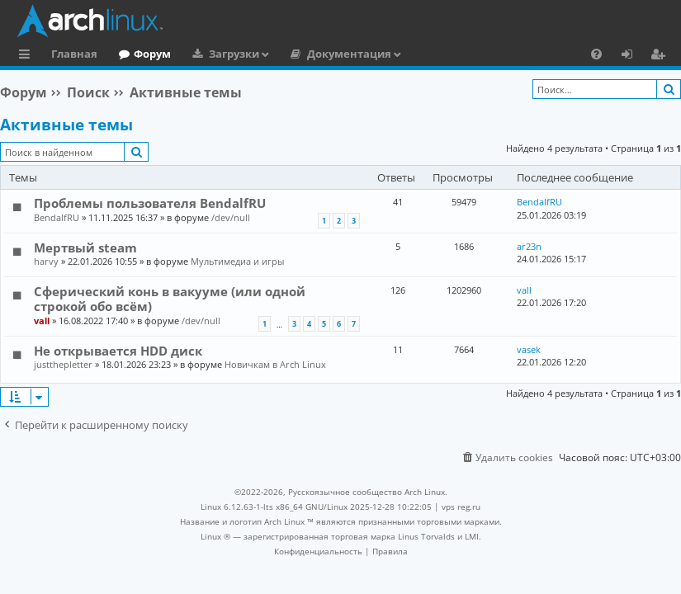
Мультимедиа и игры (237, 261)
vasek (529, 349)
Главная (74, 53)
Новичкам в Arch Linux (275, 364)
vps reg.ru (461, 506)
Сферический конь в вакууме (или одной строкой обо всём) (169, 298)
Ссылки (27, 56)
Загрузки (234, 53)
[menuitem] (596, 53)
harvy (46, 261)
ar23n (529, 246)
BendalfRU (56, 217)
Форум (152, 53)
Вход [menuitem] (633, 56)
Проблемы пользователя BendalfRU (150, 203)
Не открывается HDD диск (118, 350)
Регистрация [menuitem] (661, 56)
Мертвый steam (85, 247)
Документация (349, 53)
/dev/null (230, 217)
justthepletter (63, 364)
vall (42, 320)
